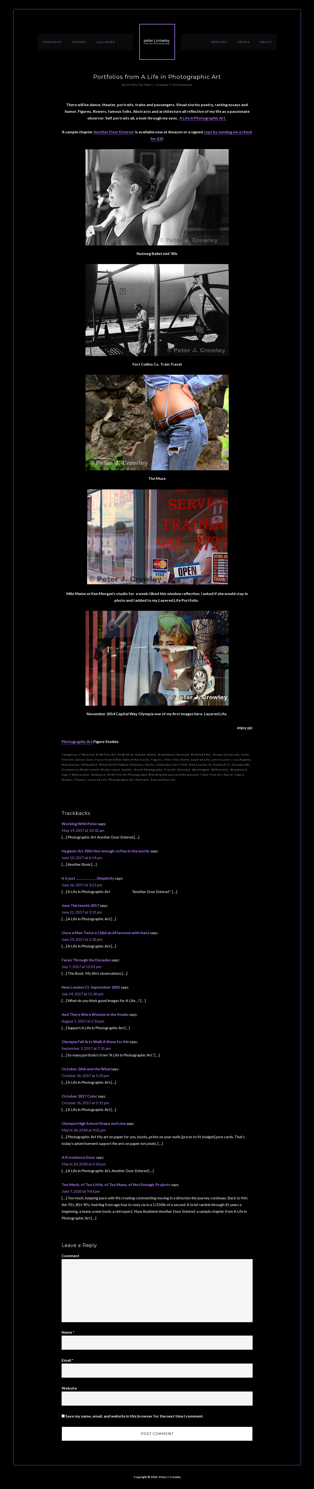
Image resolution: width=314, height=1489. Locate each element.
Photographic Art (77, 741)
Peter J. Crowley (157, 42)
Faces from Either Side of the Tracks (122, 759)
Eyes (90, 759)
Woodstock (238, 769)
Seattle (127, 769)
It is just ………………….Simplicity (88, 878)
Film (167, 759)
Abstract (88, 754)
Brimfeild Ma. (201, 754)
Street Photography (148, 769)
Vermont (183, 769)
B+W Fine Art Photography (127, 774)
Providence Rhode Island (80, 769)
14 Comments (182, 85)
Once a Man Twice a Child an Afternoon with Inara (105, 932)
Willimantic (220, 769)
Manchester (71, 764)
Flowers (81, 779)
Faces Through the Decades (86, 960)
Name (68, 1332)
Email (68, 1360)
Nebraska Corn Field (172, 764)
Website (69, 1388)
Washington (201, 769)
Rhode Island (110, 769)
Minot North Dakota (113, 764)
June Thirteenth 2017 (80, 905)
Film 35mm (181, 759)
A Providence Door (78, 1157)
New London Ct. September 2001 (91, 987)
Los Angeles (242, 759)
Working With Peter (79, 823)
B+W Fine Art (106, 754)
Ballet (152, 754)
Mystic (150, 764)
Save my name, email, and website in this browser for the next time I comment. (134, 1416)
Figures (157, 759)
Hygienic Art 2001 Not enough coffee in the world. (106, 851)
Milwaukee (89, 764)
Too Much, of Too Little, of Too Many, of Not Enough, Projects (116, 1184)
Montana (136, 764)
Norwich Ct (221, 764)
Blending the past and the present (174, 774)
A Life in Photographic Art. (203, 118)
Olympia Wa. (241, 764)
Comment (70, 1255)
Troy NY (170, 769)
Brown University (226, 754)
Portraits (142, 779)
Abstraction (80, 774)
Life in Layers (222, 759)
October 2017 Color (79, 1096)
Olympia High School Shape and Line (94, 1123)
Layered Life (200, 759)
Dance (80, 759)
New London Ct (200, 764)
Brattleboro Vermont (173, 754)
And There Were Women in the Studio (95, 1014)
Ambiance (98, 774)
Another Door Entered (113, 132)
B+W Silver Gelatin (132, 754)
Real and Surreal (163, 779)
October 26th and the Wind (86, 1069)
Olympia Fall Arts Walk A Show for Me (95, 1041)
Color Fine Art (211, 774)
